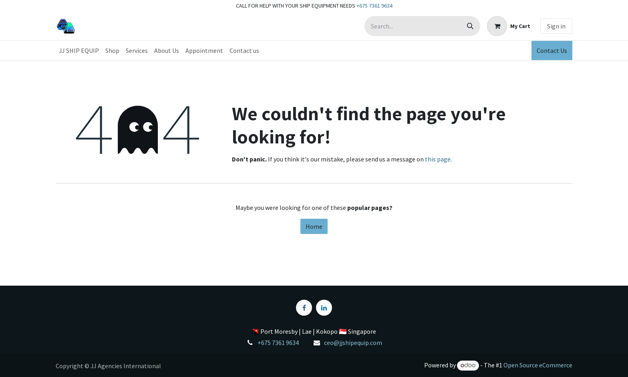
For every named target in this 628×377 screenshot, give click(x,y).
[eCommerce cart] (508, 26)
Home (314, 226)
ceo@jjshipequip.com (353, 343)
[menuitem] (79, 50)
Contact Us (552, 50)
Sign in (556, 26)
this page (438, 159)
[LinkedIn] (324, 308)
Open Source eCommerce (537, 365)
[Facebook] (304, 308)
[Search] (470, 26)
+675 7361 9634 (374, 5)
